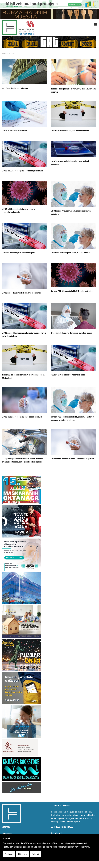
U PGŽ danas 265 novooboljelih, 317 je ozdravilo (21, 293)
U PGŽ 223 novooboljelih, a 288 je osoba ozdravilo (71, 253)
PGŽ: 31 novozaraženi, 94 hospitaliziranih (68, 375)
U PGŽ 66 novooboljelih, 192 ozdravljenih (18, 253)
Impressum (7, 833)
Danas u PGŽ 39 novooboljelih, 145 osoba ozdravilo (72, 291)
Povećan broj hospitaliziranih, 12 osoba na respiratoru (73, 459)
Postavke (9, 854)
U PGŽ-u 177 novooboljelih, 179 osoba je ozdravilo (22, 171)
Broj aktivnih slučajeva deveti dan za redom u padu (71, 333)
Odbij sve (22, 854)
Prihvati (35, 854)
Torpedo (5, 53)
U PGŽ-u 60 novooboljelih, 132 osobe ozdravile (70, 131)
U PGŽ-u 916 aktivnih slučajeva (14, 131)
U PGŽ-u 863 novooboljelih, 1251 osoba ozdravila (22, 417)
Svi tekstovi (56, 833)
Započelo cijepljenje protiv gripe (15, 88)
